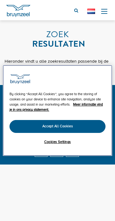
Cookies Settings (57, 142)
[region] (57, 110)
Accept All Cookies (57, 126)
